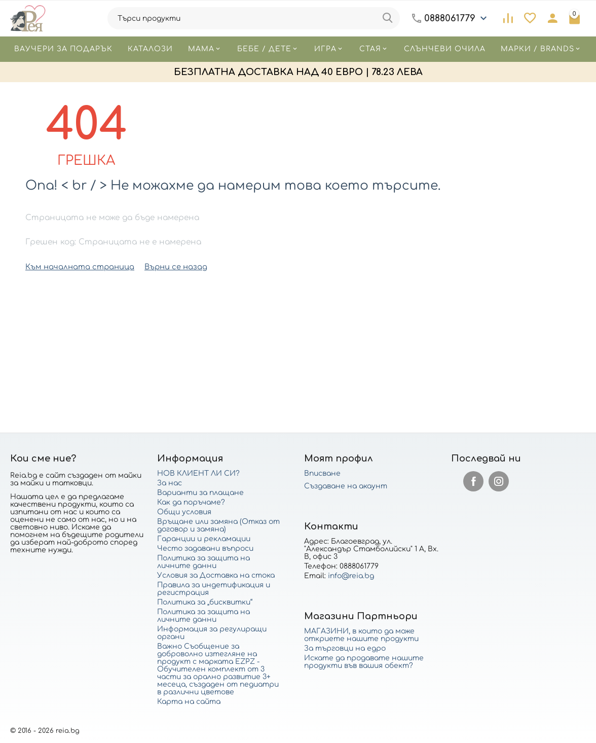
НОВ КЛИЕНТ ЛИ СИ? (198, 473)
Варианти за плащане (200, 493)
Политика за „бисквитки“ (204, 602)
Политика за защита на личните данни (203, 562)
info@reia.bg (351, 576)
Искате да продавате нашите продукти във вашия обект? (364, 661)
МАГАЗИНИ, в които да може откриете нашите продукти (361, 635)
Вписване (322, 473)
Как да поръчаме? (191, 502)
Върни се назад (167, 266)
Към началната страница (76, 266)
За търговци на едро (345, 648)
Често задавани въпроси (205, 548)
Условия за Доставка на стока (216, 575)
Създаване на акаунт (345, 486)
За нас (169, 483)
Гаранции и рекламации (203, 539)
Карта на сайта (188, 701)
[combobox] (253, 18)
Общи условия (184, 512)
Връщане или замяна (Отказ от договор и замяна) (218, 525)
